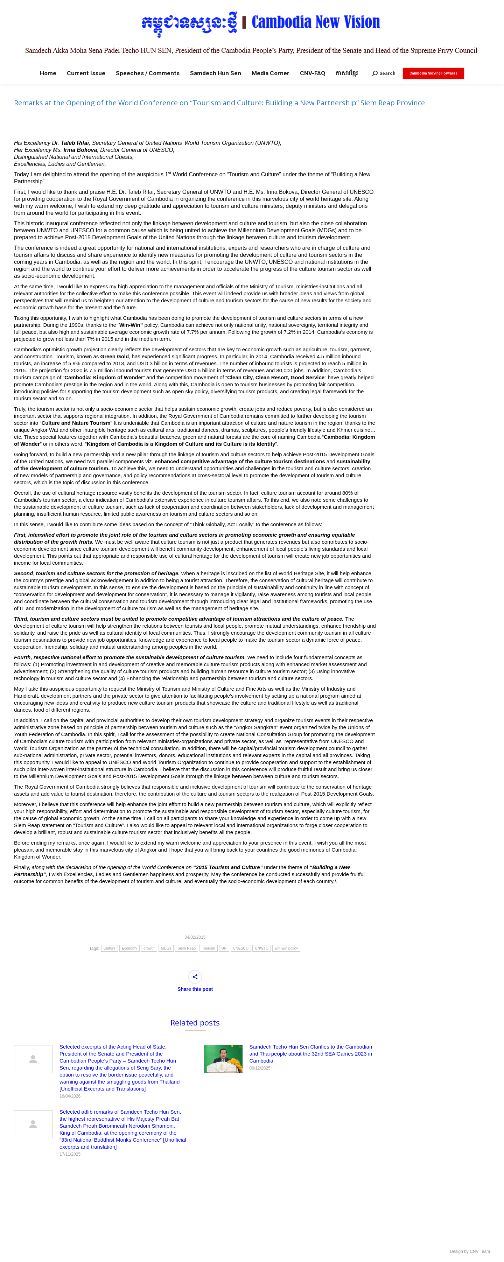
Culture (109, 948)
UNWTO (261, 948)
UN (224, 948)
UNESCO (241, 948)
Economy (129, 948)
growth (149, 948)
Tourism (208, 948)
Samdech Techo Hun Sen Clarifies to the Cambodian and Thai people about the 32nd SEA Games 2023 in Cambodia (311, 1054)
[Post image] (33, 1059)
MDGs (166, 948)
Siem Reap (186, 948)
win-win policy (286, 948)
